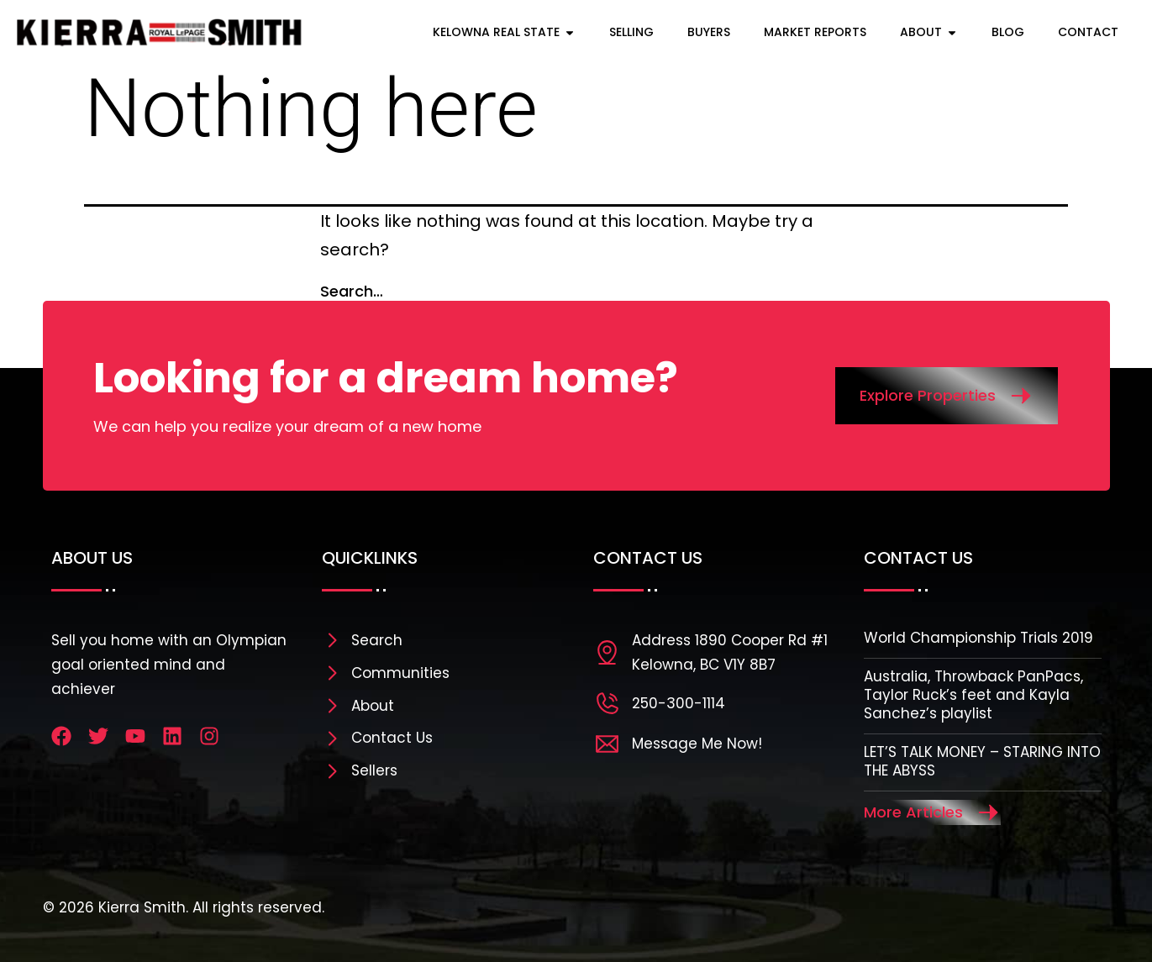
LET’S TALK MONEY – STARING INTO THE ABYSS (982, 761)
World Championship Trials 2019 (978, 638)
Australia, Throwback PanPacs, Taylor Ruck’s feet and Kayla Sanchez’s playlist (973, 694)
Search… (351, 291)
